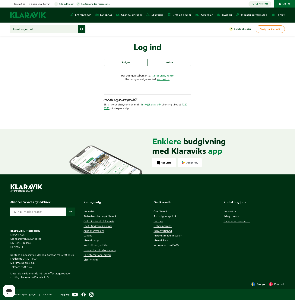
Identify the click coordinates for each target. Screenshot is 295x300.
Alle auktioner (66, 4)
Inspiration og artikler (96, 245)
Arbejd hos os (231, 216)
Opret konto (259, 3)
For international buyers (97, 254)
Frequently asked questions (100, 250)
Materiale (47, 294)
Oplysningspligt (163, 225)
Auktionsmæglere (94, 230)
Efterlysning (91, 259)
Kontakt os (19, 4)
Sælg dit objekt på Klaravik (99, 221)
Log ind (284, 3)
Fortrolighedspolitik (165, 216)
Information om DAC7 (166, 245)
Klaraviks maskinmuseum (168, 235)
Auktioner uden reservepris (95, 4)
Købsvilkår (89, 211)
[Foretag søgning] (81, 29)
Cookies (158, 221)
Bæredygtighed (163, 230)
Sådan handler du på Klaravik (100, 216)
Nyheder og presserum (237, 221)
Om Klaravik (160, 211)
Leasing (88, 235)
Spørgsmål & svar (40, 4)
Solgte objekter (242, 29)
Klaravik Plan (161, 240)
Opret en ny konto (163, 75)
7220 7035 (26, 266)
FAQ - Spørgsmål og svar (98, 225)
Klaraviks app (91, 240)
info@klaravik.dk (151, 104)
